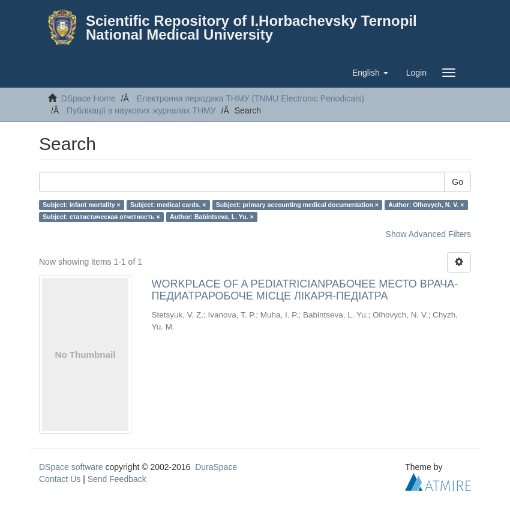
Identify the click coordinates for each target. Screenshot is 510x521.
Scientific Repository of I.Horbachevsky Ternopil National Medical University (251, 28)
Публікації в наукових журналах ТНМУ (141, 110)
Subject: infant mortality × (81, 204)
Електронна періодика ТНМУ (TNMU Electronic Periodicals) (250, 98)
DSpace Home (88, 98)
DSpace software (71, 467)
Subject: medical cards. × (168, 204)
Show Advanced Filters (428, 234)
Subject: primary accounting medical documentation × (297, 204)
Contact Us (59, 479)
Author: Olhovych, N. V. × (426, 204)
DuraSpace (216, 467)
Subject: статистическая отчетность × (101, 216)
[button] (370, 73)
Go (457, 182)
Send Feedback (117, 479)
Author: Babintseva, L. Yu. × (212, 216)
